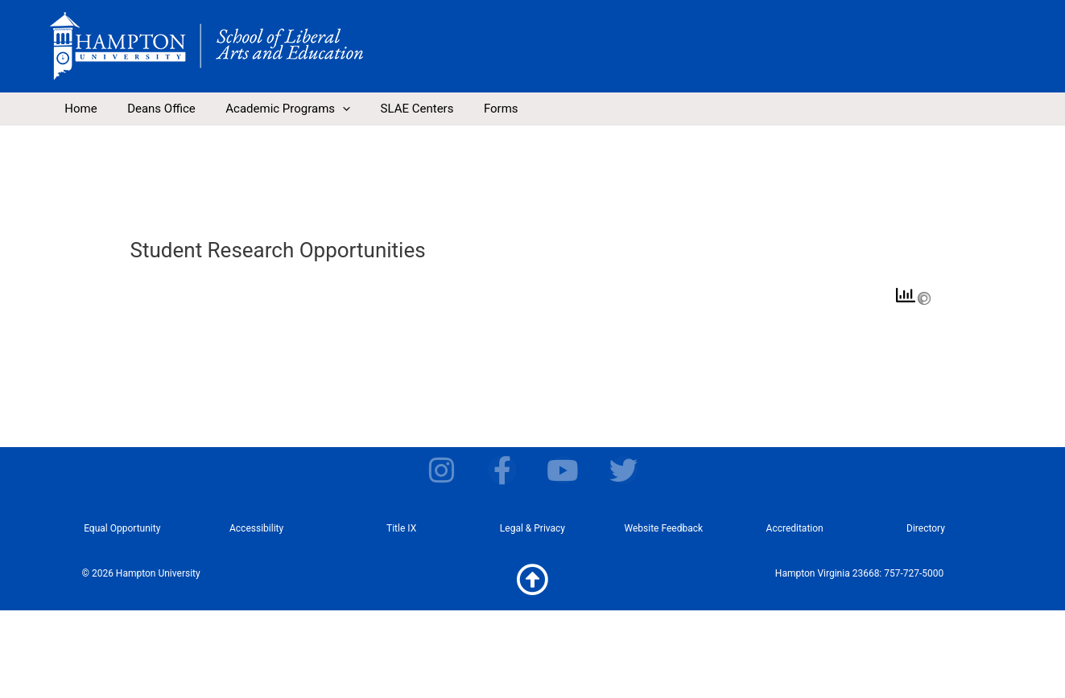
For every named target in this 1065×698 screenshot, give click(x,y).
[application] (327, 108)
